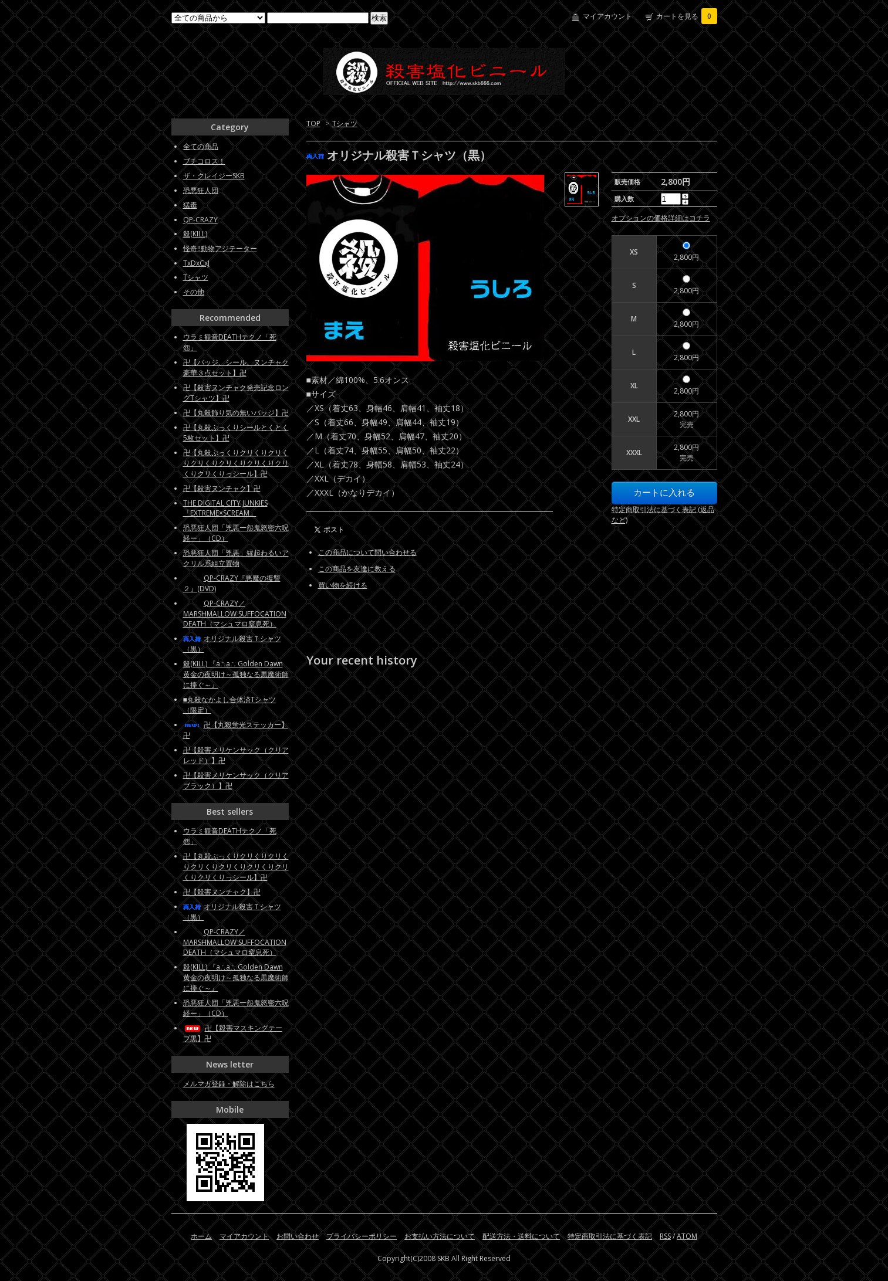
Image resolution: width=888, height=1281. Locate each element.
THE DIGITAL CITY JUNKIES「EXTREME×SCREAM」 (225, 508)
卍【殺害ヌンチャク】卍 (222, 488)
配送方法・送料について (521, 1236)
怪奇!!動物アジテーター (220, 248)
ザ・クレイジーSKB (214, 176)
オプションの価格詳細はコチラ (661, 218)
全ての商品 (200, 146)
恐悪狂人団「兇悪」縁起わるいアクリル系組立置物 (236, 558)
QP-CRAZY (200, 220)
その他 (193, 292)
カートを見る (686, 16)
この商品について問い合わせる (367, 552)
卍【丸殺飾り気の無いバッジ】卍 (236, 413)
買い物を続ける (342, 585)
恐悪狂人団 (200, 190)
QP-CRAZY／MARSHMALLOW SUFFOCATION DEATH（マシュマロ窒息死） (234, 613)
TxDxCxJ (196, 263)
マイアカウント (607, 16)
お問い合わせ (297, 1236)
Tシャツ (344, 123)
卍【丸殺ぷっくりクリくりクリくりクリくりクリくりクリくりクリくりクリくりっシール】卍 (236, 463)
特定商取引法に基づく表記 (610, 1236)
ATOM (687, 1236)
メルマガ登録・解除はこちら (229, 1084)
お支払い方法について (439, 1236)
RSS (665, 1236)
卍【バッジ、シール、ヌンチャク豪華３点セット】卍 (236, 367)
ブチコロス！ (204, 161)
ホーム (201, 1236)
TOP (313, 123)
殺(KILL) (195, 234)
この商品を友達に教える (357, 569)
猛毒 (190, 205)
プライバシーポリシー (361, 1236)
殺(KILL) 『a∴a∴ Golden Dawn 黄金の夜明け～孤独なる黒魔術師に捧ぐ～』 (236, 674)
